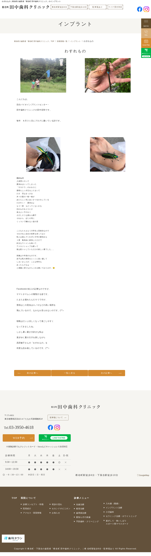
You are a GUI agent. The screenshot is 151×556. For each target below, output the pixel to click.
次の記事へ (117, 374)
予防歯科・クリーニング (87, 525)
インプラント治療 (114, 512)
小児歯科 (110, 516)
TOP (14, 502)
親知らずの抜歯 (83, 521)
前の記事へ (33, 374)
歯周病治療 (81, 517)
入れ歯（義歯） (113, 507)
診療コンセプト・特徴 (33, 508)
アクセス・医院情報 (32, 517)
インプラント (83, 41)
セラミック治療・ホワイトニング (121, 520)
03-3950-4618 (22, 431)
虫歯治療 (80, 508)
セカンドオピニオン (61, 512)
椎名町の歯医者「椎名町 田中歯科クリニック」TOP (37, 41)
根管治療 (80, 513)
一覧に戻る (75, 374)
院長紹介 (27, 512)
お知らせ (56, 517)
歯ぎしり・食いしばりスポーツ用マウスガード (117, 526)
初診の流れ (57, 508)
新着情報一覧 (69, 41)
